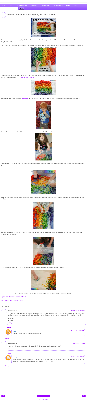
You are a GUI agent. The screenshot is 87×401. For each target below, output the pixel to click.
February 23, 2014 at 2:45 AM (78, 310)
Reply (10, 323)
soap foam (25, 98)
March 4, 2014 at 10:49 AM (77, 330)
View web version (43, 399)
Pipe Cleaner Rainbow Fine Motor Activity (13, 297)
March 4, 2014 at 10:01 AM (79, 343)
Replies (9, 327)
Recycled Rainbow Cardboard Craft (12, 300)
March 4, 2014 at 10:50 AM (77, 356)
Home (43, 395)
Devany (14, 331)
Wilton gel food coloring (26, 77)
